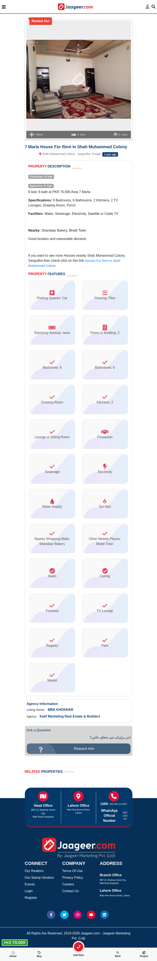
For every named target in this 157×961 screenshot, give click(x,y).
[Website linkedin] (104, 915)
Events (30, 884)
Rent (118, 954)
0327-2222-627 (125, 816)
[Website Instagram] (78, 915)
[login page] (147, 7)
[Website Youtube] (91, 915)
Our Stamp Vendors (39, 877)
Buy (39, 954)
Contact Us (70, 891)
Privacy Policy (72, 877)
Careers (68, 884)
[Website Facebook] (51, 915)
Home (13, 954)
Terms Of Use (72, 871)
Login (29, 891)
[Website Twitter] (64, 915)
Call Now (78, 953)
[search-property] (78, 947)
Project (144, 954)
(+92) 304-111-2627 (118, 804)
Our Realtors (34, 871)
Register (31, 897)
